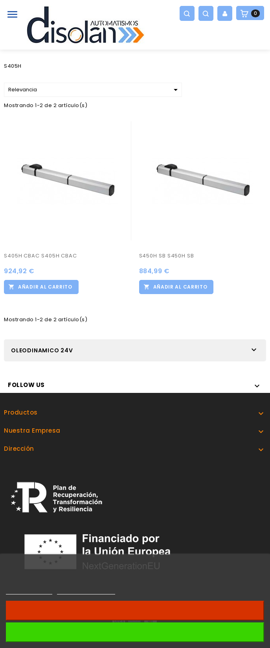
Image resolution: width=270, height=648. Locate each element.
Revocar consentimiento (135, 610)
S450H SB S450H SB (166, 255)
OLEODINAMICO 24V (42, 350)
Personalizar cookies (86, 590)
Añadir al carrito (45, 286)
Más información (29, 590)
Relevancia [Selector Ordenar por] (94, 89)
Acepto (135, 632)
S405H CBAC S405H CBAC (40, 255)
